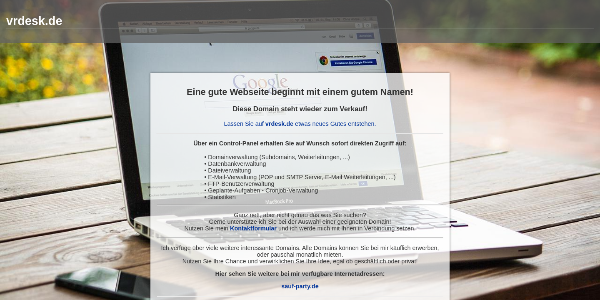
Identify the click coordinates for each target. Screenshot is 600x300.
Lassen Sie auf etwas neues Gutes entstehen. (300, 123)
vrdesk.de (34, 21)
